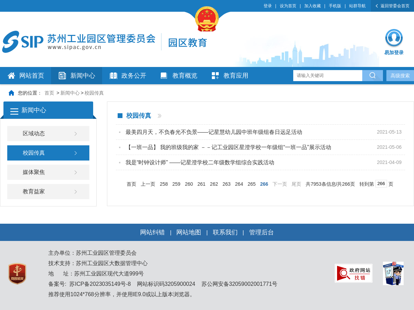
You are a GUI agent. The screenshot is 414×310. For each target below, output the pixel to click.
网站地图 (188, 232)
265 (252, 184)
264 (239, 184)
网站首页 (31, 75)
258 (164, 184)
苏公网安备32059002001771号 (238, 284)
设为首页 (288, 5)
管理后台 (261, 232)
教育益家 (34, 191)
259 (176, 184)
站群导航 (357, 5)
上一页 (148, 184)
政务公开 (133, 75)
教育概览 (184, 75)
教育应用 (236, 75)
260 (189, 184)
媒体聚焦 (34, 172)
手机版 (335, 5)
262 (214, 184)
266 (264, 184)
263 (226, 184)
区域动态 (34, 133)
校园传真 (94, 93)
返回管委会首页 (395, 5)
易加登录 (394, 52)
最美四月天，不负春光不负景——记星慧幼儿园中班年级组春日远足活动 (214, 132)
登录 (268, 5)
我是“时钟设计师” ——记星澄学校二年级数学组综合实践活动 (200, 162)
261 (201, 184)
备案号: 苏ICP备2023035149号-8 (89, 284)
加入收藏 (312, 5)
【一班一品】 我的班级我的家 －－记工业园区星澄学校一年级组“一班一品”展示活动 (228, 147)
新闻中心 (82, 75)
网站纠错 (152, 232)
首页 (49, 93)
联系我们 (225, 232)
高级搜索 (400, 75)
